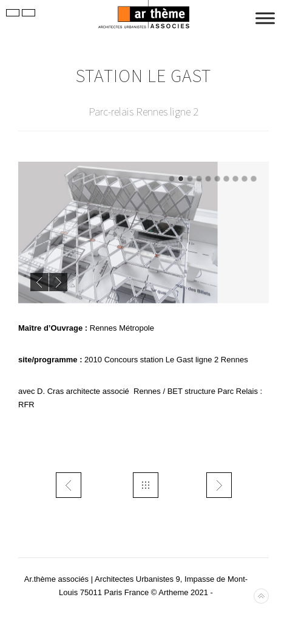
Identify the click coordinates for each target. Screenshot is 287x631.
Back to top (261, 596)
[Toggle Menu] (265, 18)
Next (58, 282)
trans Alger (219, 485)
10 (254, 179)
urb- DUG (68, 485)
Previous (39, 282)
